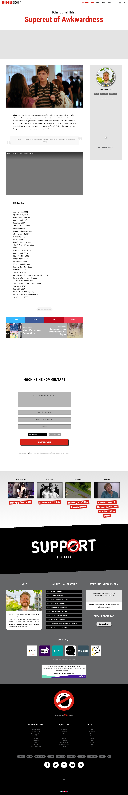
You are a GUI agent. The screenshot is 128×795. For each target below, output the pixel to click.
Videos (64, 746)
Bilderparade (36, 729)
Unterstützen (40, 756)
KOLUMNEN (107, 479)
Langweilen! (104, 624)
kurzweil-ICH (64, 742)
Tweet (16, 319)
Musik (92, 734)
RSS (109, 756)
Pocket (73, 319)
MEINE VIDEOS (78, 479)
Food (92, 729)
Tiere (92, 744)
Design (64, 738)
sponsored (71, 756)
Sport (92, 738)
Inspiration (64, 725)
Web (92, 746)
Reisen (92, 736)
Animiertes (64, 729)
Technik (92, 742)
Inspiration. (100, 2)
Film (96, 94)
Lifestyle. (111, 2)
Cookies (102, 756)
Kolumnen (92, 732)
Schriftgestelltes (64, 744)
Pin (54, 319)
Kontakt (51, 756)
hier (28, 453)
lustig (36, 744)
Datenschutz (92, 756)
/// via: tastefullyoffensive (44, 309)
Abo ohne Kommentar (54, 434)
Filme (36, 738)
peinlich (104, 94)
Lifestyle (92, 725)
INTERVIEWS (49, 479)
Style (92, 740)
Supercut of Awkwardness (64, 19)
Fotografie (64, 740)
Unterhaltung (36, 725)
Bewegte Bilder (64, 736)
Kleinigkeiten (36, 736)
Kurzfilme (36, 740)
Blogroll (21, 756)
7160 (66, 715)
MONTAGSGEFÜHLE (21, 479)
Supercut (113, 94)
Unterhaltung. (88, 2)
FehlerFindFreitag (36, 732)
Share (35, 319)
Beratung (81, 756)
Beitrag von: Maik (106, 90)
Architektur (64, 732)
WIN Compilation (36, 746)
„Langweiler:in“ (97, 595)
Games (36, 742)
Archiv (29, 756)
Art (64, 734)
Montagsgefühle (36, 734)
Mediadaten (61, 756)
